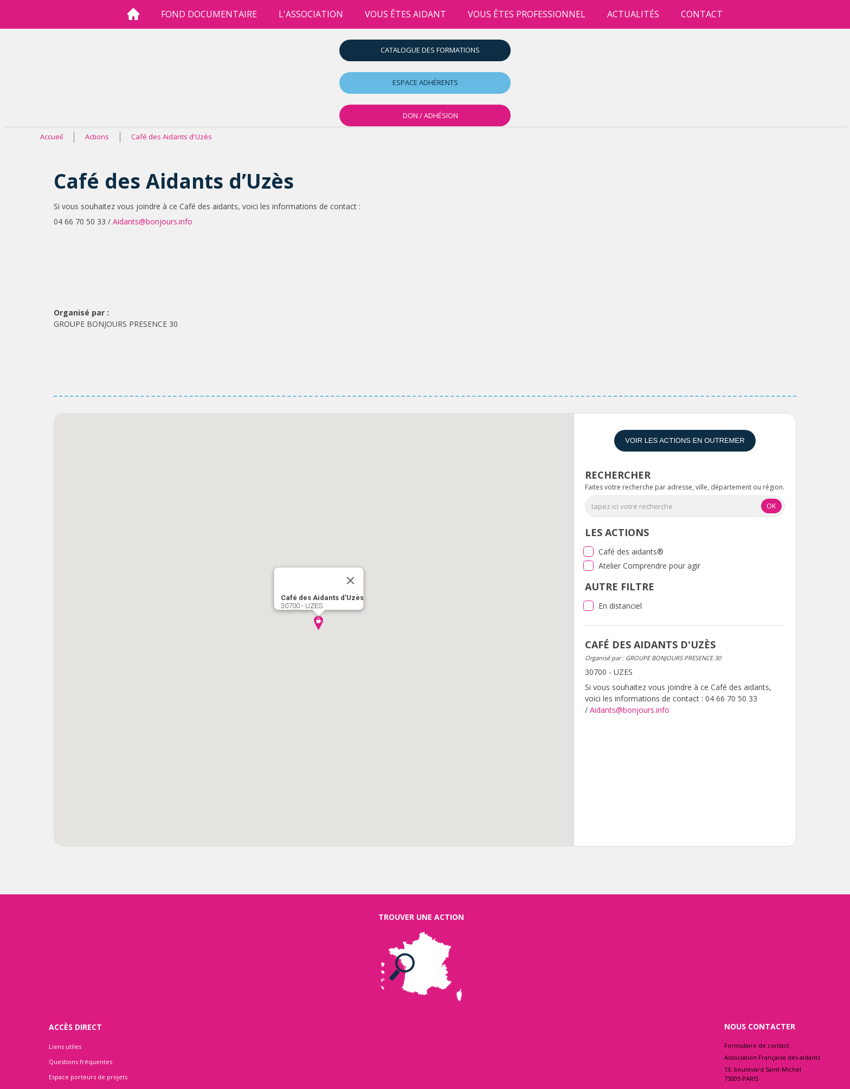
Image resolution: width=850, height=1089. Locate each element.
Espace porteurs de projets (88, 1077)
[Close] (350, 581)
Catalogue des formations (430, 50)
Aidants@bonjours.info (152, 221)
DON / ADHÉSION (430, 115)
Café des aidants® (631, 551)
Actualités (633, 14)
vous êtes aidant (405, 14)
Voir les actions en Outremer (684, 440)
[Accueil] (133, 14)
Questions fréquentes (80, 1062)
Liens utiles (65, 1046)
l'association (311, 14)
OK (771, 506)
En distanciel (620, 606)
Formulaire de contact (756, 1045)
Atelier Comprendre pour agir (649, 565)
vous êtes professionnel (526, 14)
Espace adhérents (425, 82)
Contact (702, 14)
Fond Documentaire (209, 14)
